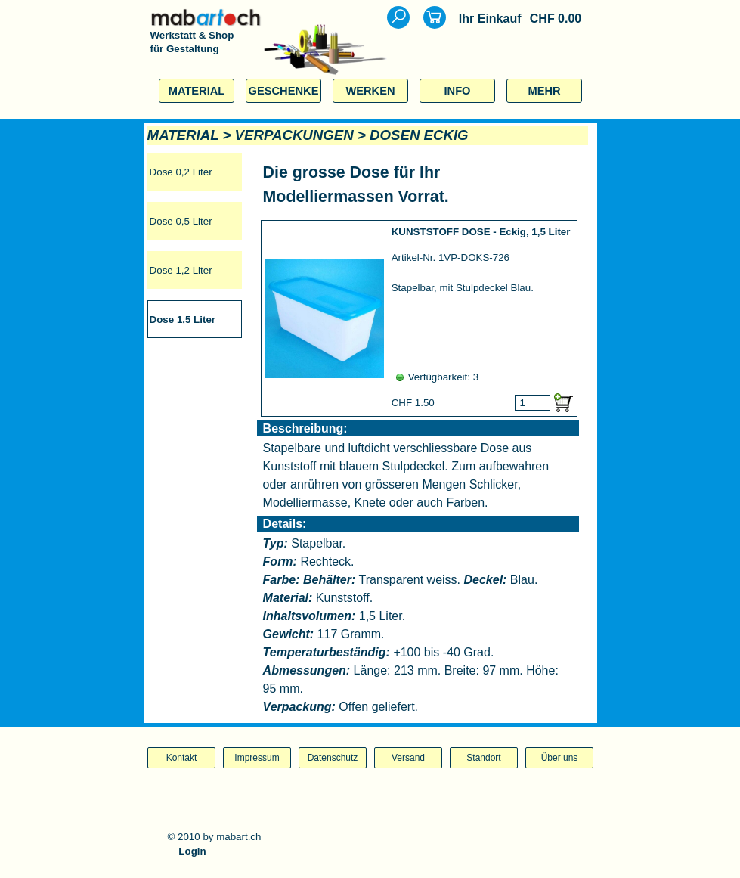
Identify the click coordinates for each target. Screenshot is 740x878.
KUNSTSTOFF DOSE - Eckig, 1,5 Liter (481, 231)
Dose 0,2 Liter (181, 172)
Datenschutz (333, 757)
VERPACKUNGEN (294, 135)
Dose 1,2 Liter (181, 270)
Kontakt (181, 757)
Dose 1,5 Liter (182, 319)
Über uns (559, 757)
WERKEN (370, 91)
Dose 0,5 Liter (181, 221)
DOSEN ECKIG (419, 135)
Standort (483, 757)
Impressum (256, 757)
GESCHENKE (284, 91)
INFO (457, 91)
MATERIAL (197, 91)
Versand (408, 757)
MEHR (544, 91)
